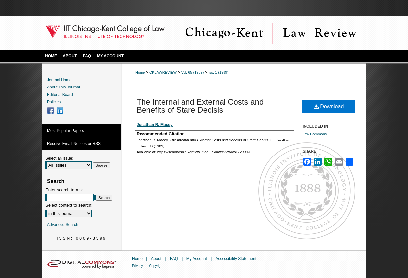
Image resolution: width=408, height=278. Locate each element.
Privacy (137, 266)
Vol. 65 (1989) (192, 72)
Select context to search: (68, 205)
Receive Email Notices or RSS (74, 143)
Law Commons (315, 134)
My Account (196, 258)
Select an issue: (59, 158)
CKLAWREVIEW (163, 72)
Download (329, 106)
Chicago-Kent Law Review (270, 33)
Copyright (156, 266)
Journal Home (59, 80)
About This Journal (63, 87)
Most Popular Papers (65, 130)
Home (140, 72)
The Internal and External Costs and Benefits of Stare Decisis (200, 105)
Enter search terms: (64, 189)
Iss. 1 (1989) (218, 72)
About (156, 258)
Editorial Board (60, 94)
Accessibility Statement (236, 258)
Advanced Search (62, 224)
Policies (54, 102)
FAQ (174, 258)
